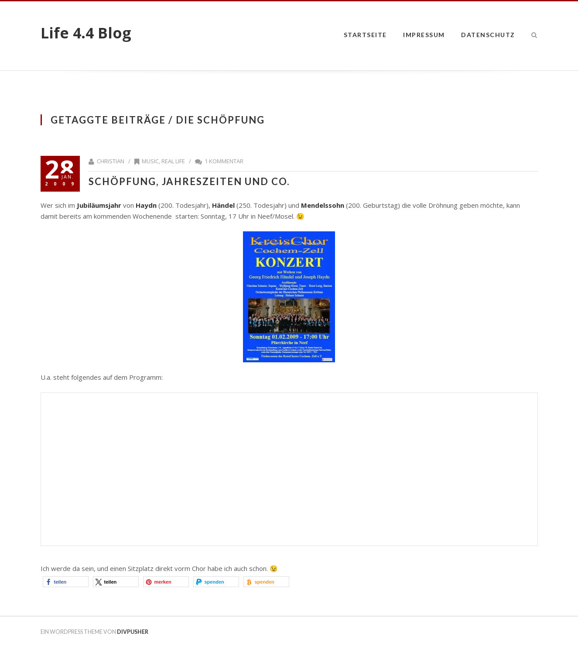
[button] (66, 581)
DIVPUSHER (132, 632)
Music (150, 161)
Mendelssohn (322, 205)
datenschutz (488, 34)
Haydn (146, 205)
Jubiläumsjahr (99, 205)
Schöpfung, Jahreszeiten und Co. (189, 181)
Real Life (173, 161)
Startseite (365, 34)
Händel (222, 205)
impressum (424, 34)
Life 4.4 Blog (86, 33)
